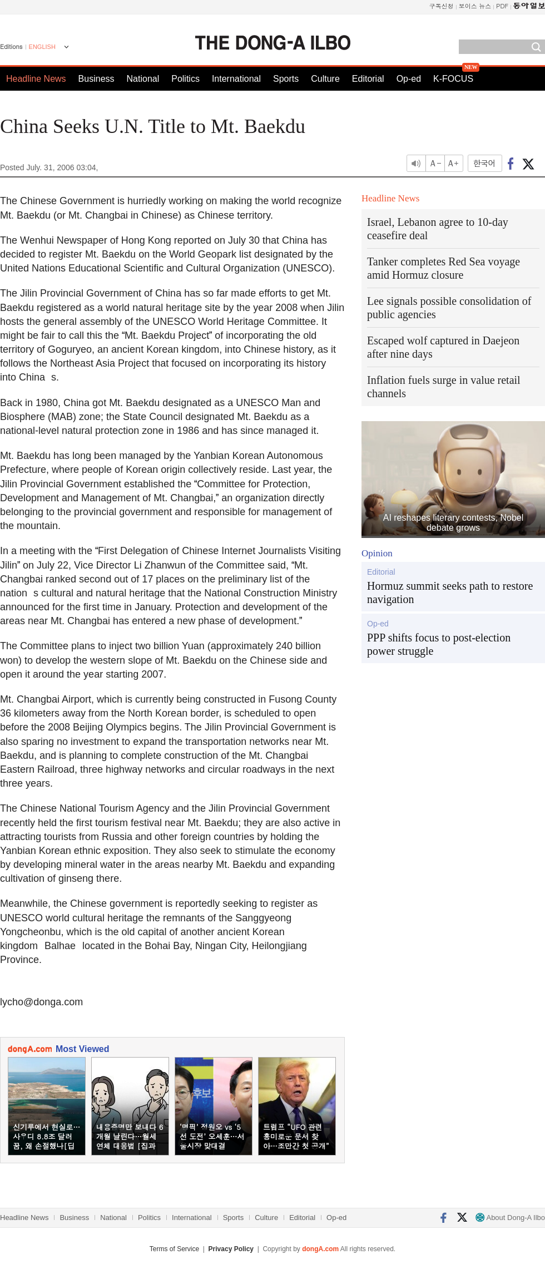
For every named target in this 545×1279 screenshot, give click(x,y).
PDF (502, 6)
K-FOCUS (453, 78)
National (143, 78)
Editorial (368, 78)
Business (96, 78)
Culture (325, 78)
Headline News (36, 78)
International (236, 78)
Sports (286, 78)
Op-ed (409, 78)
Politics (185, 78)
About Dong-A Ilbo (510, 1217)
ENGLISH (42, 46)
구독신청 (441, 6)
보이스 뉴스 (475, 6)
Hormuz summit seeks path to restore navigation (450, 592)
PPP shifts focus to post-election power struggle (439, 644)
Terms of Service (174, 1249)
